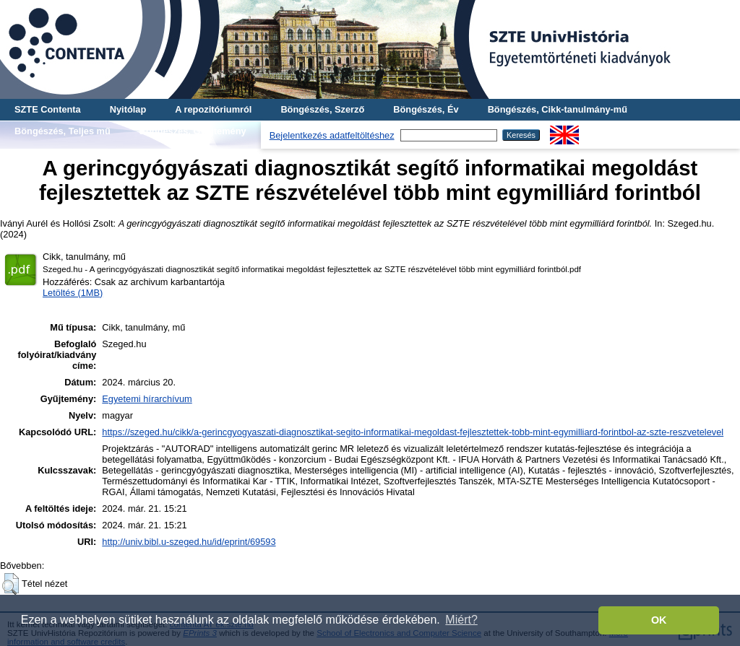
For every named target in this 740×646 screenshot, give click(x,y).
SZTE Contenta (47, 109)
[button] (10, 584)
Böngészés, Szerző (322, 109)
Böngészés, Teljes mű (62, 131)
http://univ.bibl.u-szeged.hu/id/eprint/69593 (188, 541)
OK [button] (659, 620)
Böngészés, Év (425, 109)
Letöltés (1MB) (73, 292)
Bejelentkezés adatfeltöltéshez (332, 135)
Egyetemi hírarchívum (147, 398)
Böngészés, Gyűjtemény (192, 131)
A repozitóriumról (213, 109)
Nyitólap (128, 109)
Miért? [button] (461, 620)
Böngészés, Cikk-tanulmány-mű (557, 109)
